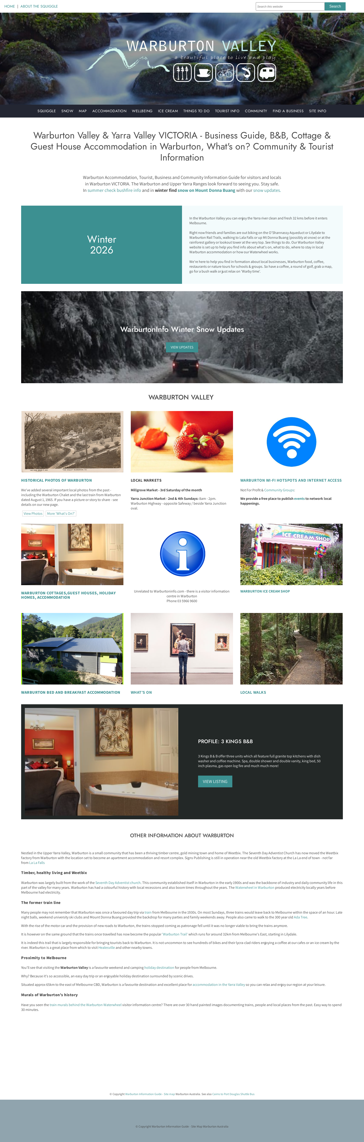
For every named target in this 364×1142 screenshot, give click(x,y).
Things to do (196, 111)
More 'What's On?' (61, 513)
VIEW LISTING (215, 781)
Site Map (196, 1126)
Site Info (318, 111)
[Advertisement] (138, 1056)
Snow (67, 111)
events (299, 498)
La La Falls (37, 862)
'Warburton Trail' (175, 934)
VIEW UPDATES (182, 347)
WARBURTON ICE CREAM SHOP (265, 591)
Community (256, 111)
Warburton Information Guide (143, 1094)
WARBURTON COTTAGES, (44, 592)
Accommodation (109, 111)
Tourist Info (227, 111)
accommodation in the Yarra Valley (219, 984)
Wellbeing (142, 111)
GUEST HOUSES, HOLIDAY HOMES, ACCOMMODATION (68, 595)
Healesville (106, 947)
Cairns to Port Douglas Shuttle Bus (233, 1094)
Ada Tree (300, 917)
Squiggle (46, 111)
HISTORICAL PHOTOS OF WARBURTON (56, 480)
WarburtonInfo (144, 329)
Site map (169, 1094)
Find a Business (288, 111)
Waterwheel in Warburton (254, 887)
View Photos (33, 513)
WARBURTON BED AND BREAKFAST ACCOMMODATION (70, 692)
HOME (9, 6)
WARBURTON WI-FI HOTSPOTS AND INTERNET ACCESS (291, 480)
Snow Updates (220, 329)
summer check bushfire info (114, 190)
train (148, 912)
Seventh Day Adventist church (118, 882)
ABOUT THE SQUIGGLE (39, 6)
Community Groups (279, 490)
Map (83, 111)
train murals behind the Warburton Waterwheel (86, 1004)
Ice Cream (168, 111)
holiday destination (159, 967)
